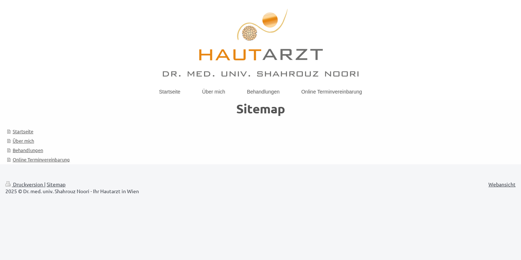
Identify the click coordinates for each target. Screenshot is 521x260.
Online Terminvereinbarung (41, 159)
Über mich (23, 141)
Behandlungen (28, 150)
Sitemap (56, 184)
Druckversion (24, 184)
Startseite (23, 131)
